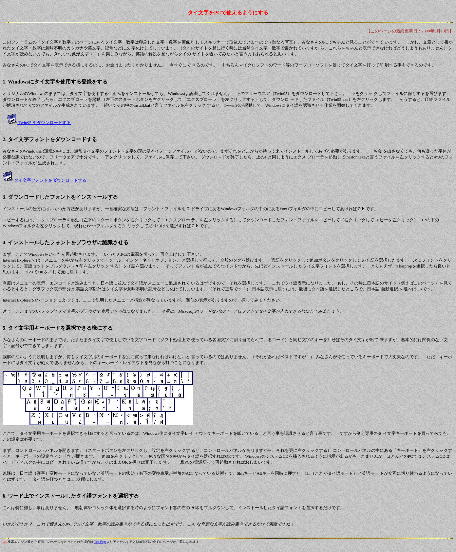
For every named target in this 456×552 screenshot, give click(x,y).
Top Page (100, 541)
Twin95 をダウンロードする (44, 122)
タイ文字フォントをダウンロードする (49, 180)
